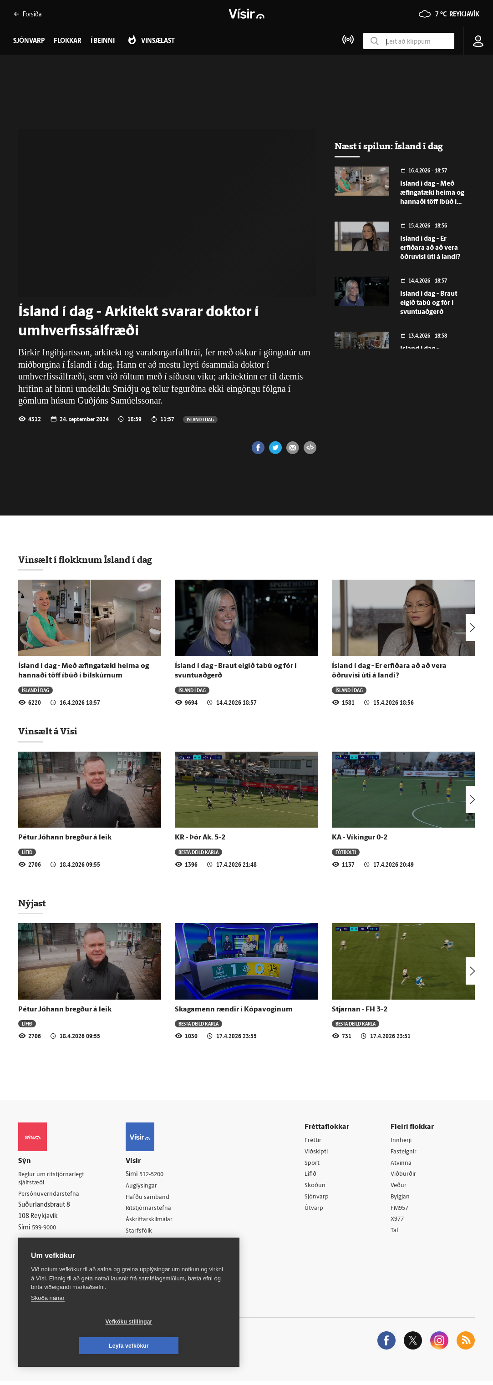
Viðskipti (318, 1152)
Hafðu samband (150, 1197)
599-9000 (45, 1228)
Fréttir (315, 1140)
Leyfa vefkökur (183, 1346)
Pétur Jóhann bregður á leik (65, 837)
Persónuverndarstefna (49, 1194)
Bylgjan (401, 1198)
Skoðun (317, 1187)
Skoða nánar (48, 1322)
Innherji (402, 1140)
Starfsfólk (142, 1232)
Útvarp (315, 1210)
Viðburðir (405, 1175)
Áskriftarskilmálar (153, 1221)
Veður (399, 1187)
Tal (395, 1233)
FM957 (401, 1210)
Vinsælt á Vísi (47, 731)
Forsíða (27, 14)
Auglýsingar (144, 1186)
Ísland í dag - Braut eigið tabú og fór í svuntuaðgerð (428, 303)
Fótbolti (345, 852)
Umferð (139, 1244)
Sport (314, 1163)
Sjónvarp (318, 1198)
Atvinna (402, 1163)
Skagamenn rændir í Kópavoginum (234, 1009)
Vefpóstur (142, 1256)
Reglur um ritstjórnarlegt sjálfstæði (53, 1179)
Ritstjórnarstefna (152, 1209)
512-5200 (155, 1174)
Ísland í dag (200, 419)
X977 (399, 1222)
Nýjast (32, 903)
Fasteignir (405, 1152)
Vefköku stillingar (74, 1346)
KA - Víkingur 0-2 (360, 837)
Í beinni (103, 41)
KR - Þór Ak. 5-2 (200, 837)
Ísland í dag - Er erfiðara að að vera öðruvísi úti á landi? (430, 248)
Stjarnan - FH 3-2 (360, 1009)
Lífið (27, 852)
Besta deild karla (198, 852)
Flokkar (67, 41)
